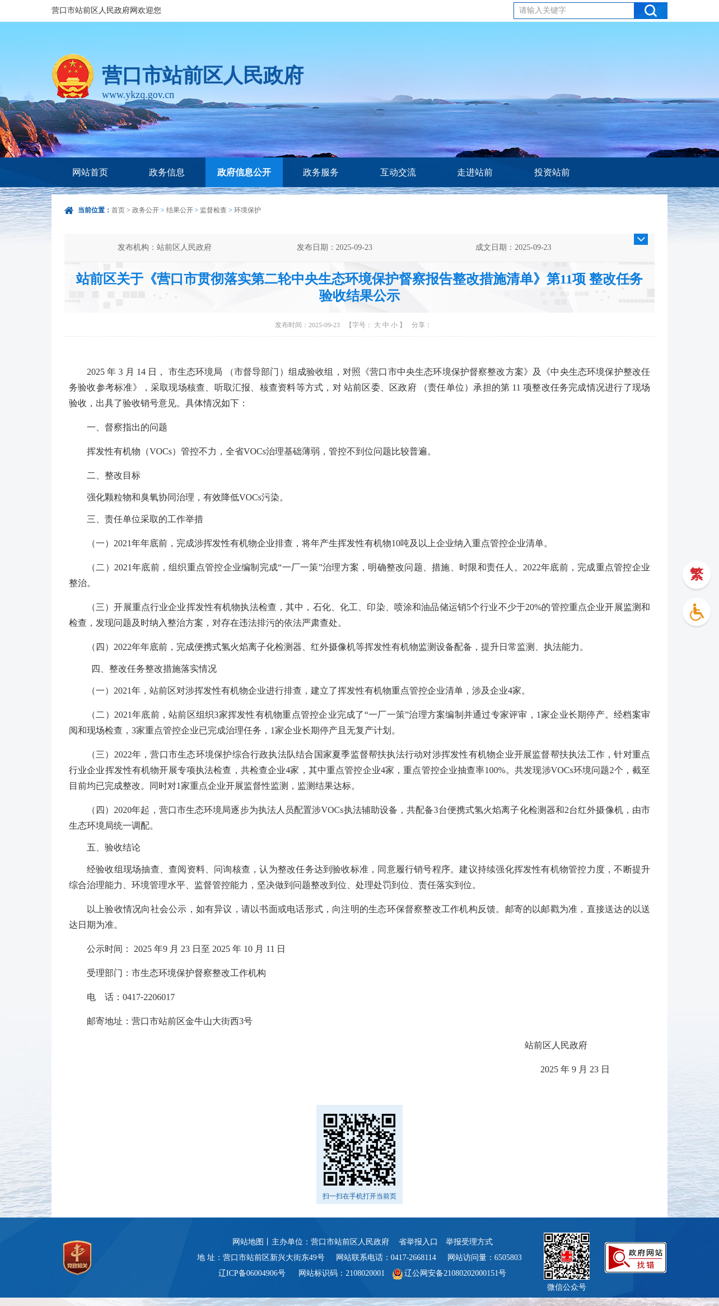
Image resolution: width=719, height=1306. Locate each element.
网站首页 (90, 172)
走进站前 (475, 172)
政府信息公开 (244, 172)
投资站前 (552, 172)
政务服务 (321, 172)
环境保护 (247, 210)
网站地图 (248, 1242)
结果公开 (179, 210)
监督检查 (213, 210)
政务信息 (167, 172)
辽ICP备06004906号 (252, 1273)
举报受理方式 (469, 1242)
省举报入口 (418, 1242)
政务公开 (145, 210)
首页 (118, 210)
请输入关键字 (542, 10)
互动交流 (398, 172)
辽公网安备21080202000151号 (450, 1273)
